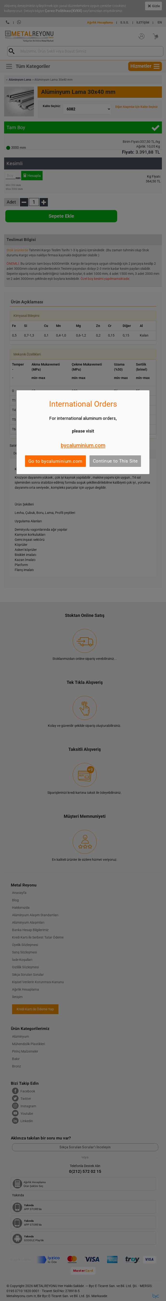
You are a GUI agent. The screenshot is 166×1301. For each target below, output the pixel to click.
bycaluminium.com (83, 445)
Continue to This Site (115, 461)
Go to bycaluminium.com (55, 461)
